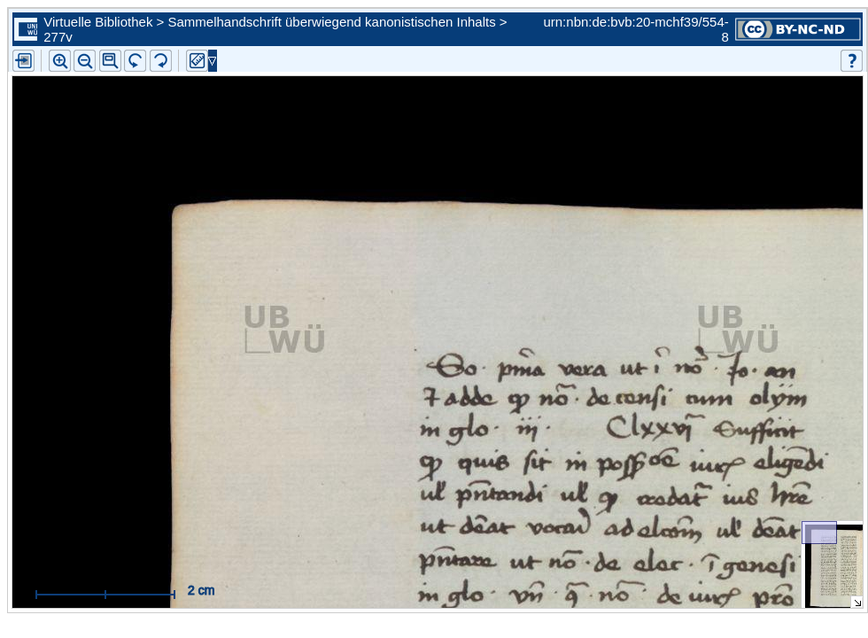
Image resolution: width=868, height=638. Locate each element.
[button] (110, 61)
